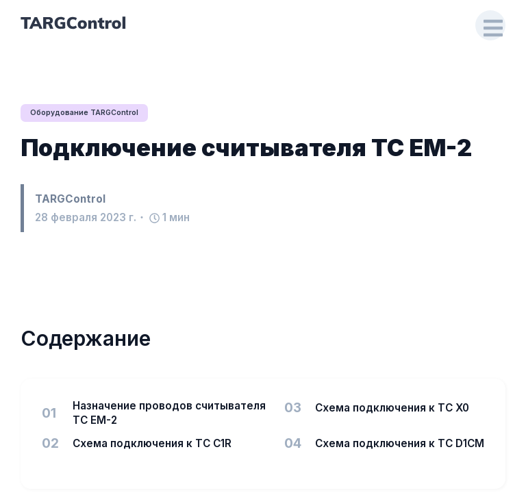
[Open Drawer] (489, 25)
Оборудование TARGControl (87, 113)
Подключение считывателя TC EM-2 (246, 148)
